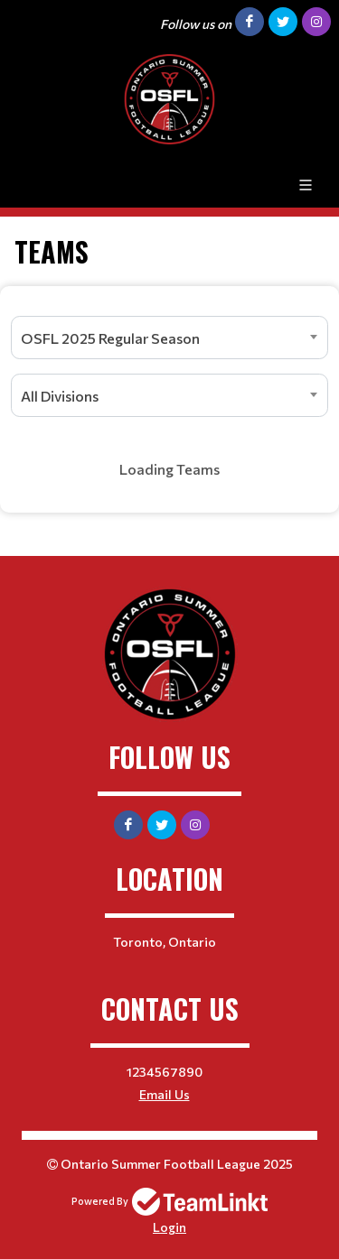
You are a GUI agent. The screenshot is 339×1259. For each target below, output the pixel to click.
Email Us (164, 1094)
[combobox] (169, 337)
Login (169, 1227)
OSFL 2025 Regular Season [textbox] (110, 338)
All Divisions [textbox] (60, 395)
